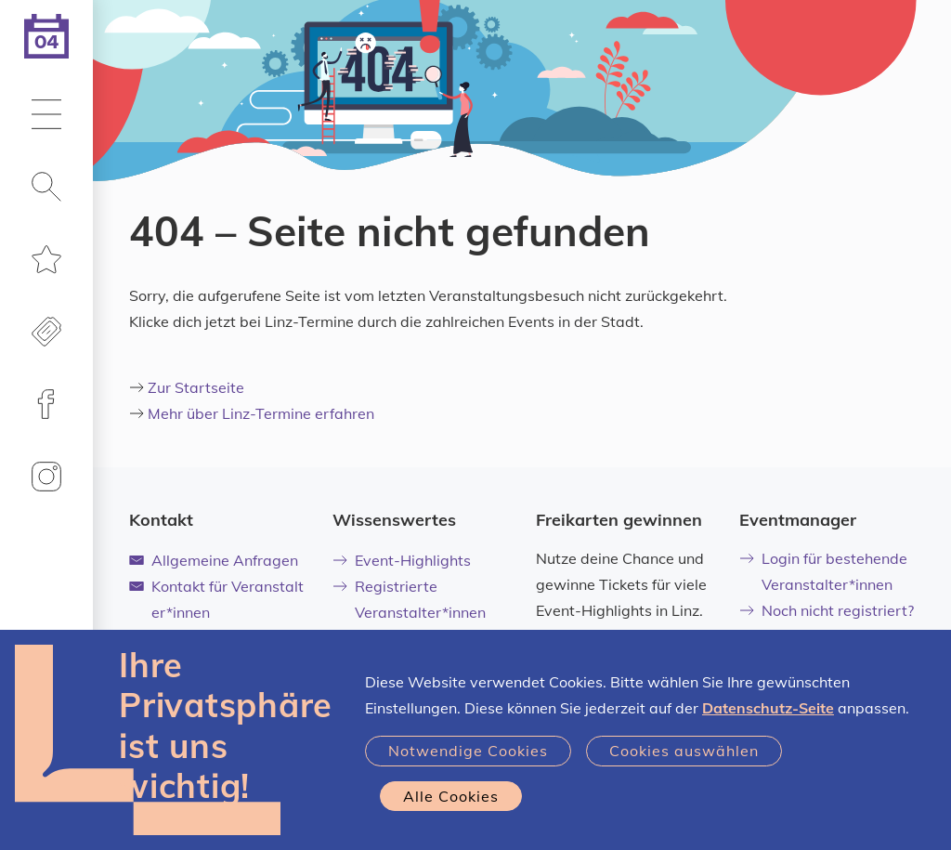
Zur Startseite (196, 387)
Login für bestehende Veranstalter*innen (823, 571)
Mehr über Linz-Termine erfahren (261, 413)
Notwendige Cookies (468, 750)
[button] (46, 116)
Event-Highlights (401, 560)
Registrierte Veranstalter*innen (409, 599)
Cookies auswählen (684, 750)
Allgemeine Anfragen (213, 560)
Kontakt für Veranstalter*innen (216, 599)
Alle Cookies (451, 796)
